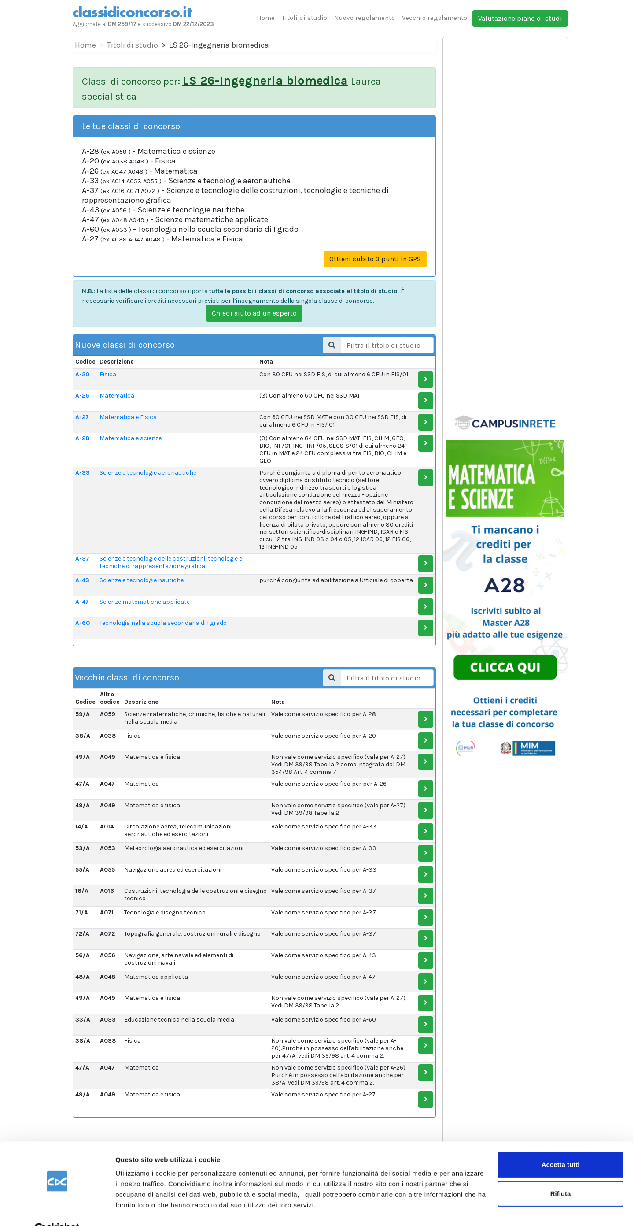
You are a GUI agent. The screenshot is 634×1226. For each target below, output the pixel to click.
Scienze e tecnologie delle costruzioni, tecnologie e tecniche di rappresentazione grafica (171, 562)
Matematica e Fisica (128, 417)
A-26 (82, 395)
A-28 (82, 438)
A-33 (82, 472)
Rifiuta (560, 1172)
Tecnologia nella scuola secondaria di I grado (163, 623)
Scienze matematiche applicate (145, 602)
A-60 (82, 623)
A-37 (82, 558)
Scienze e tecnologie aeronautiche (148, 472)
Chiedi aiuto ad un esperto (254, 313)
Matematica (117, 395)
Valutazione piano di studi (520, 18)
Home (266, 18)
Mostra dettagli (139, 1208)
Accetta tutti (561, 1144)
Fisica (108, 374)
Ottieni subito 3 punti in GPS (375, 259)
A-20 (82, 374)
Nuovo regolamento (364, 18)
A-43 (82, 580)
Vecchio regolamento (434, 18)
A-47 (82, 602)
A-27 (82, 417)
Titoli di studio (304, 18)
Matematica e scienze (131, 438)
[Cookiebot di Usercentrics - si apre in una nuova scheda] (57, 1208)
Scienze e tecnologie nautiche (142, 580)
